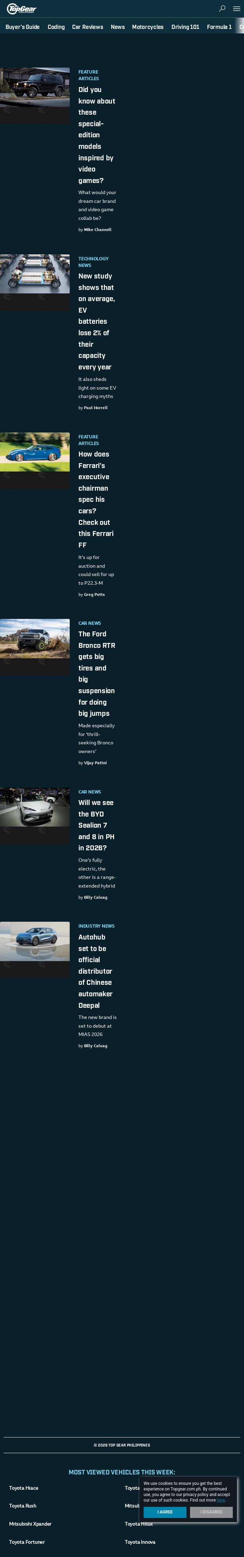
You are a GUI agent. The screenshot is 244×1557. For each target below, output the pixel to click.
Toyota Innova (140, 1542)
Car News (89, 624)
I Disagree (211, 1512)
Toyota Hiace (23, 1488)
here (221, 1500)
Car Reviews (87, 26)
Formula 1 (219, 26)
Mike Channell (98, 230)
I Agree (165, 1512)
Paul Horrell (96, 408)
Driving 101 (185, 26)
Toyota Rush (22, 1506)
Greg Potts (94, 595)
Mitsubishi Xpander (30, 1524)
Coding (56, 26)
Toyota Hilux (139, 1524)
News (118, 26)
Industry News (96, 927)
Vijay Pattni (95, 763)
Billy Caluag (95, 898)
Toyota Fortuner (27, 1542)
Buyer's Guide (23, 26)
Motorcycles (147, 26)
